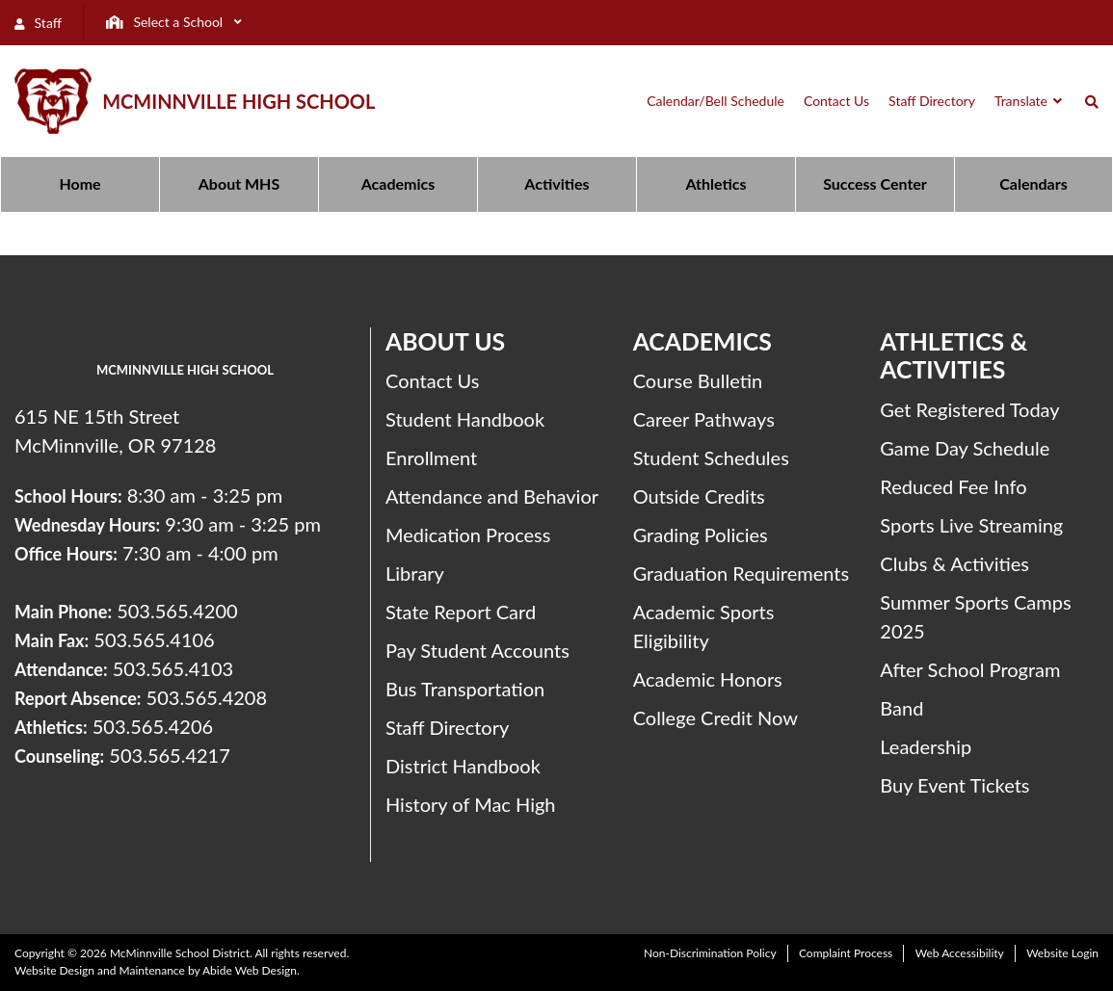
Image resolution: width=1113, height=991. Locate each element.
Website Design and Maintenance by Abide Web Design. (157, 970)
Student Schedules (711, 457)
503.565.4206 (153, 726)
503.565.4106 (153, 639)
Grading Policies (700, 534)
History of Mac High (470, 804)
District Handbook (463, 765)
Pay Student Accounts (477, 650)
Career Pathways (704, 418)
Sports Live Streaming (971, 524)
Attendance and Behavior (491, 496)
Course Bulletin (698, 380)
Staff (38, 22)
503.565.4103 (173, 668)
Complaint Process (845, 953)
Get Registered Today (969, 409)
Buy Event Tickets (954, 784)
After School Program (970, 669)
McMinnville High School (238, 101)
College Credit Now (715, 717)
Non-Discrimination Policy (710, 953)
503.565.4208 (206, 697)
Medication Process (467, 534)
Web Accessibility (959, 953)
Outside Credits (699, 496)
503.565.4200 (177, 610)
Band (901, 707)
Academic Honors (707, 679)
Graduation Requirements (741, 573)
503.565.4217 (169, 755)
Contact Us (432, 380)
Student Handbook (464, 418)
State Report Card (460, 611)
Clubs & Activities (954, 563)
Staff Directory (447, 727)
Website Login (1062, 953)
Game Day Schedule (964, 447)
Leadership (925, 746)
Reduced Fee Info (953, 486)
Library (414, 573)
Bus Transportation (464, 688)
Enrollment (431, 457)
